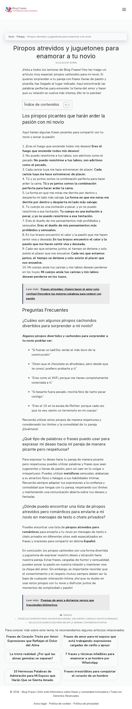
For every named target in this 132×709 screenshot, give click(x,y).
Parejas (21, 36)
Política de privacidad (85, 703)
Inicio (11, 36)
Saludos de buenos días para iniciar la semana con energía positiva (68, 622)
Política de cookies (60, 703)
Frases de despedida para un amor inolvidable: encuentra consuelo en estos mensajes (68, 618)
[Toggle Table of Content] (65, 105)
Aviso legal (40, 703)
